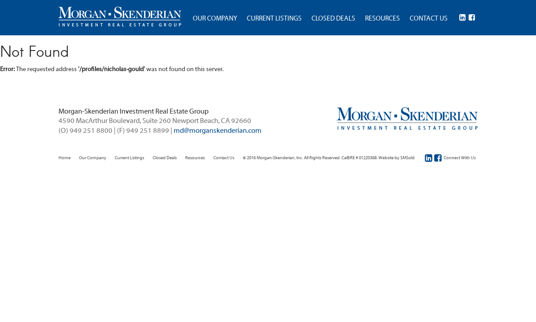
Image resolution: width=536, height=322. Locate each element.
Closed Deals (165, 158)
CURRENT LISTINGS (274, 18)
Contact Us (223, 158)
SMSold (407, 158)
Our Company (92, 158)
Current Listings (129, 158)
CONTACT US (429, 18)
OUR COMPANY (215, 18)
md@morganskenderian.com (218, 131)
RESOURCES (382, 18)
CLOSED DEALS (333, 18)
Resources (195, 158)
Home (64, 158)
